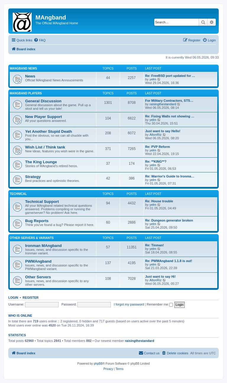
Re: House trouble (159, 201)
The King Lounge (41, 162)
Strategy (33, 176)
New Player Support (43, 116)
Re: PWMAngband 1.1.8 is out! (168, 261)
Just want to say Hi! (160, 276)
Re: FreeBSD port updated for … (170, 75)
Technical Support (42, 201)
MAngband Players (26, 93)
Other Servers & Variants (32, 238)
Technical (18, 193)
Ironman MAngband (43, 245)
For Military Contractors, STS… (169, 100)
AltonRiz (156, 134)
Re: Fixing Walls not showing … (169, 116)
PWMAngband (38, 261)
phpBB (98, 363)
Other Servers (38, 277)
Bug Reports (36, 221)
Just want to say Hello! (162, 131)
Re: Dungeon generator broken (169, 220)
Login (13, 297)
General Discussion (43, 101)
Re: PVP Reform (157, 146)
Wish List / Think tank (45, 147)
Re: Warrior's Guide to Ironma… (169, 176)
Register (31, 297)
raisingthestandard (163, 104)
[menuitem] (40, 40)
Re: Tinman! (154, 245)
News (30, 76)
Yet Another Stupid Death (48, 131)
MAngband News (23, 68)
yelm (153, 79)
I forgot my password (129, 304)
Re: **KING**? (155, 161)
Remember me (160, 304)
